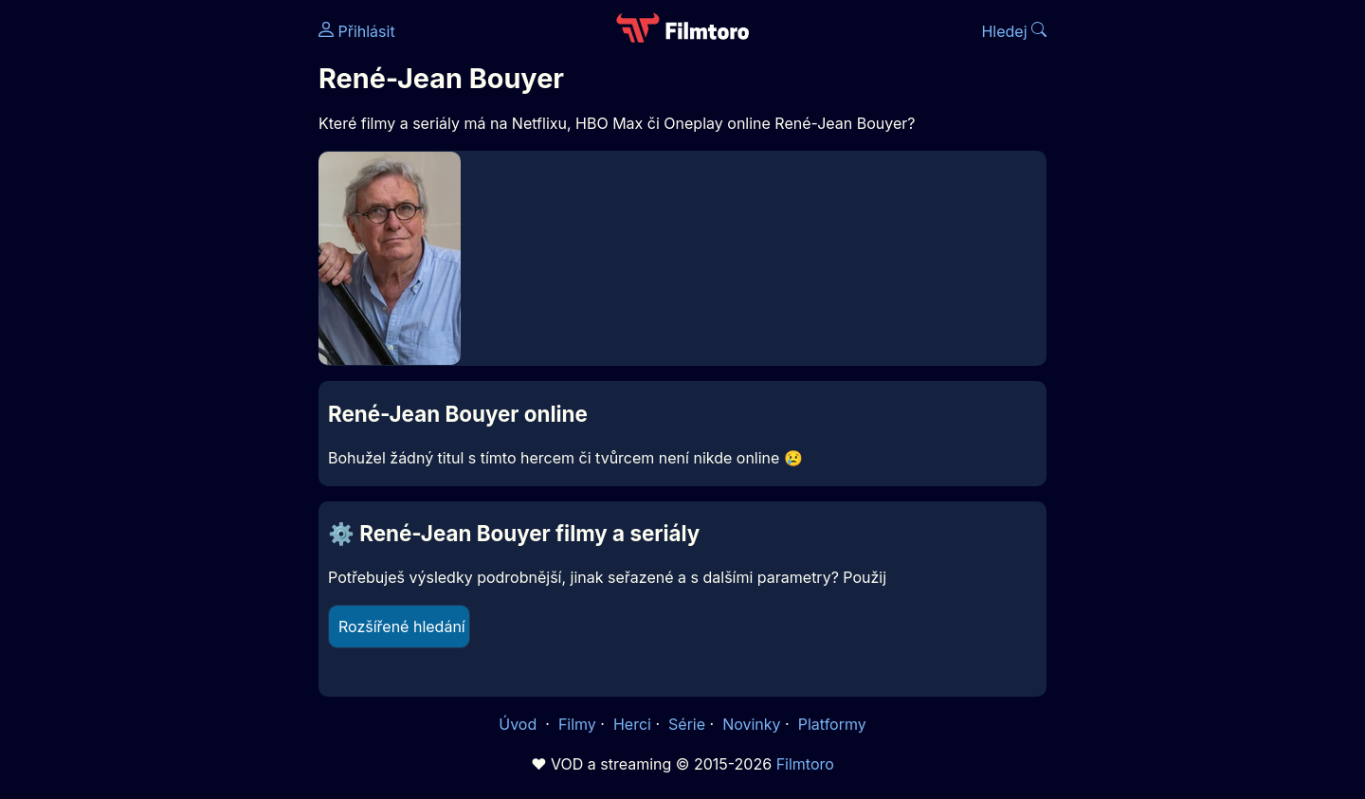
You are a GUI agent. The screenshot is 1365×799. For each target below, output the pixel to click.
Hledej (1013, 31)
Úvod (519, 724)
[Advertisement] (181, 292)
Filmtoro (805, 763)
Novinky (751, 724)
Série (686, 724)
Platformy (832, 724)
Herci (632, 724)
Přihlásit (356, 31)
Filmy (577, 724)
